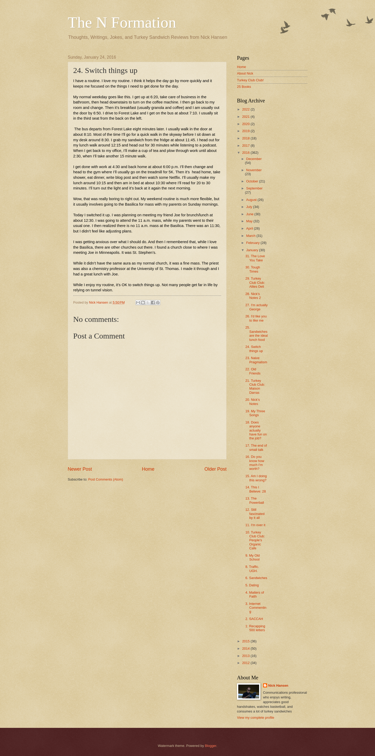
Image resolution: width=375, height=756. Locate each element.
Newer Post (80, 469)
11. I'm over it (255, 525)
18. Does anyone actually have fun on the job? (256, 430)
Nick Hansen (278, 685)
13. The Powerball (254, 500)
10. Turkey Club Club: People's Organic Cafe (255, 540)
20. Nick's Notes (252, 401)
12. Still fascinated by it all (255, 514)
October (252, 181)
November (253, 170)
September (254, 188)
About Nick (245, 73)
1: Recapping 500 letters (255, 628)
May (249, 221)
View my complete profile (255, 718)
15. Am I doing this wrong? (256, 478)
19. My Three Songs (255, 413)
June (250, 214)
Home (148, 469)
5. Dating (252, 585)
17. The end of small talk (256, 447)
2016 (246, 153)
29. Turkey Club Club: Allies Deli (255, 282)
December (253, 159)
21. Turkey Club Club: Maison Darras (255, 387)
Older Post (215, 469)
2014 (246, 648)
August (252, 200)
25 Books (244, 87)
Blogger (210, 746)
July (249, 207)
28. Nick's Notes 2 (253, 296)
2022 (246, 109)
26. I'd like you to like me (256, 318)
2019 (246, 131)
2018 (246, 138)
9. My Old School (252, 557)
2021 (246, 117)
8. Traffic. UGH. (252, 569)
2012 (246, 663)
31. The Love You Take (255, 258)
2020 (246, 124)
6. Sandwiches (256, 578)
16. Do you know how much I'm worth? (254, 463)
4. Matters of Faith (254, 594)
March (251, 236)
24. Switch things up (254, 349)
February (253, 243)
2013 (246, 656)
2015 (246, 641)
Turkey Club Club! (250, 80)
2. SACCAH (254, 619)
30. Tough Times (252, 269)
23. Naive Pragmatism (256, 360)
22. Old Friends (252, 371)
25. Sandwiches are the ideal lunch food (256, 333)
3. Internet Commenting (255, 608)
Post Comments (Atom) (105, 479)
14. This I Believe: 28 (255, 489)
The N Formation (122, 22)
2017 (246, 145)
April (250, 228)
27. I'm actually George (256, 307)
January (252, 250)
